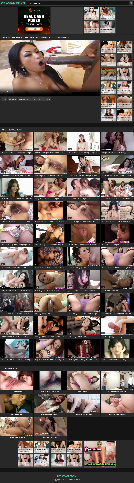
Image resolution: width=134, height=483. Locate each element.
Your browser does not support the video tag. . (50, 68)
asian (4, 99)
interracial (12, 99)
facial (48, 99)
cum (28, 99)
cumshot (22, 99)
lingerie (41, 99)
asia (34, 99)
